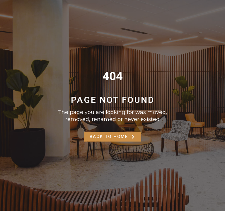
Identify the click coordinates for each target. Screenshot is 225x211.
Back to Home (112, 136)
